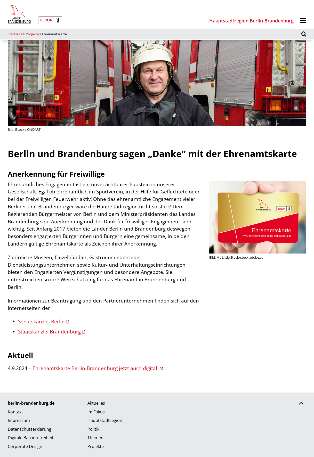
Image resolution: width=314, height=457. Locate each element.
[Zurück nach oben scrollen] (301, 404)
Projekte (32, 34)
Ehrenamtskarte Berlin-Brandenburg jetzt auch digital (95, 368)
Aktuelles (96, 403)
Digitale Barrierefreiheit (30, 437)
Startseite (15, 34)
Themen (95, 437)
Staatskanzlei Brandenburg (49, 331)
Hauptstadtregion (104, 420)
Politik (93, 429)
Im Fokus (96, 412)
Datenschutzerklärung (29, 429)
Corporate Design (25, 446)
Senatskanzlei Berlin (41, 321)
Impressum (19, 420)
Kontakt (15, 412)
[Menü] (303, 21)
